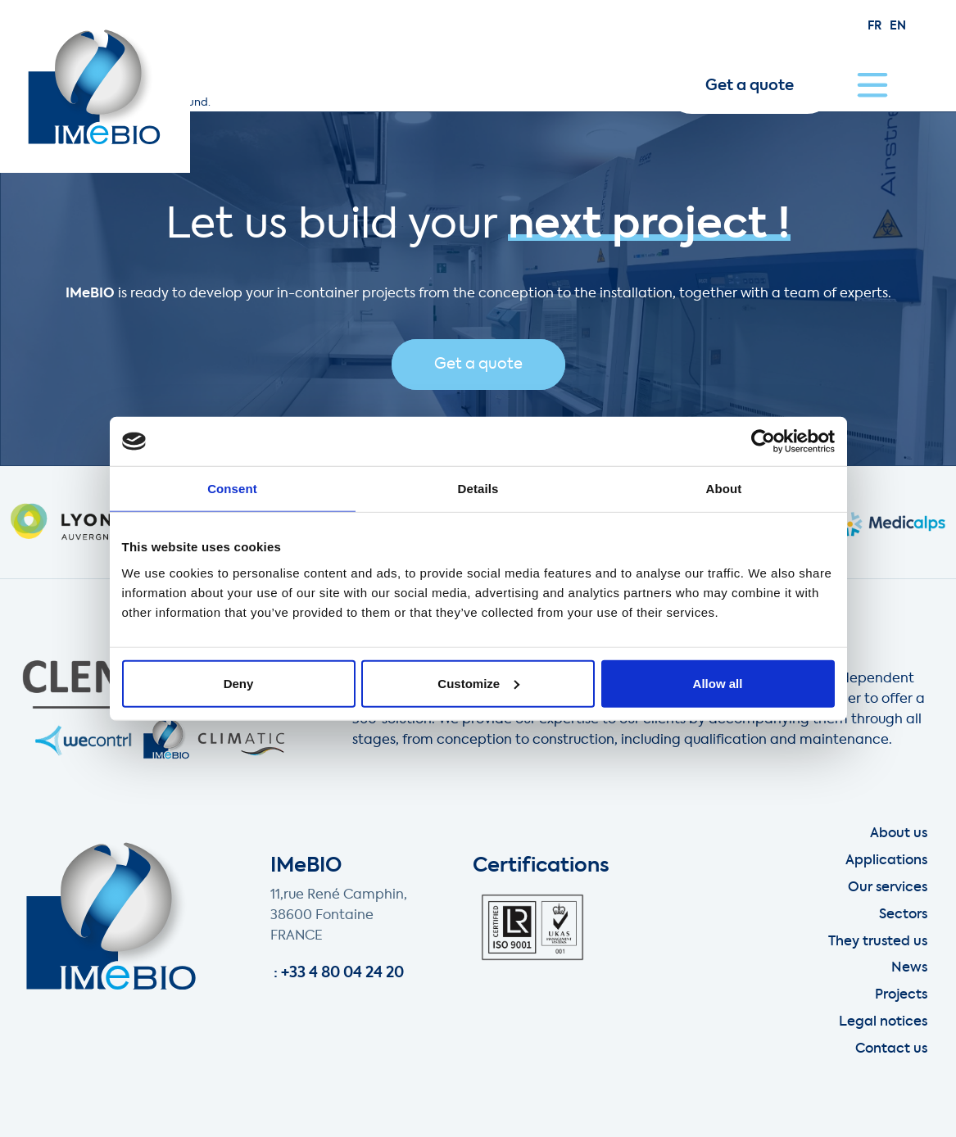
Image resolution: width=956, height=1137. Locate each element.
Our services (887, 888)
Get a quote (749, 86)
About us (898, 833)
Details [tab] (478, 489)
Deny (239, 683)
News (909, 968)
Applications (886, 860)
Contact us (891, 1049)
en (898, 26)
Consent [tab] (232, 489)
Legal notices (883, 1022)
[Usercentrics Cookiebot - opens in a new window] (763, 441)
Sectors (903, 915)
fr (874, 26)
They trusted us (877, 942)
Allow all (718, 683)
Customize (478, 683)
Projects (901, 995)
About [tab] (724, 489)
